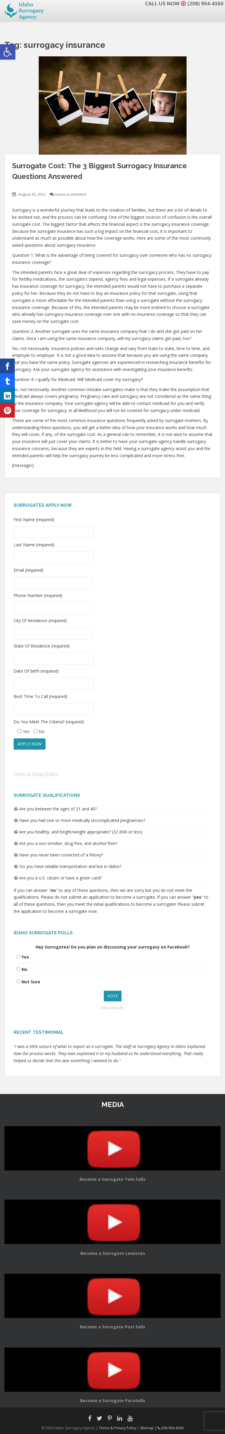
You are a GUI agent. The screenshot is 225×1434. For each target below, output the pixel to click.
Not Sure (31, 982)
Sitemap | (149, 1427)
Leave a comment (70, 194)
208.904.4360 (171, 1427)
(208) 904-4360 (205, 3)
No (24, 969)
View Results (112, 1007)
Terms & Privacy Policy (36, 773)
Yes (25, 957)
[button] (7, 52)
